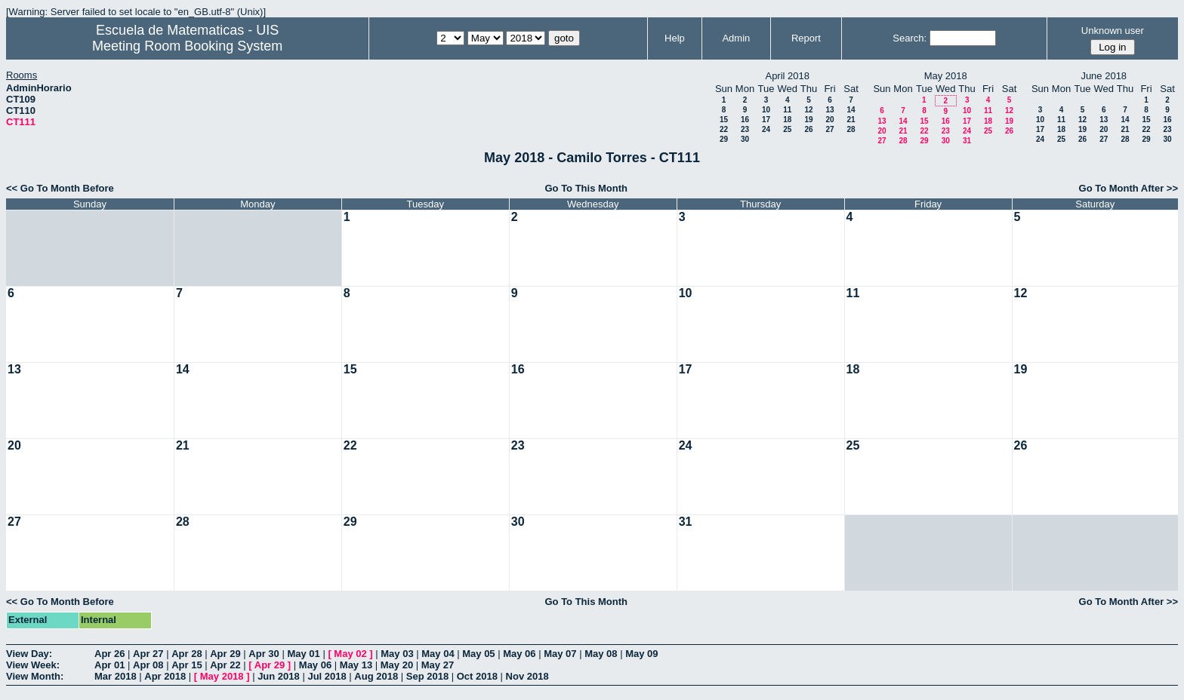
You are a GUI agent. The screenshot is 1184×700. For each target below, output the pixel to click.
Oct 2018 (477, 676)
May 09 (641, 653)
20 (829, 119)
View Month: (34, 676)
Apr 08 (148, 665)
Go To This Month (585, 188)
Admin (736, 38)
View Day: (29, 653)
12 (808, 110)
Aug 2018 (376, 676)
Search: (910, 38)
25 (787, 129)
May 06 (519, 653)
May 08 (600, 653)
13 (829, 110)
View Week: (33, 665)
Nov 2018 (527, 676)
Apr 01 (109, 665)
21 (850, 119)
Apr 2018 (165, 676)
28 (850, 129)
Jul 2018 (326, 676)
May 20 (397, 665)
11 (787, 110)
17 (766, 119)
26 (808, 129)
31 (967, 141)
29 (724, 139)
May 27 (437, 665)
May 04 (437, 653)
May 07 (560, 653)
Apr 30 (263, 653)
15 (724, 119)
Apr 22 (225, 665)
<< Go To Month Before (60, 188)
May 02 (350, 653)
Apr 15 (186, 665)
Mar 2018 (115, 676)
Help (674, 38)
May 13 (356, 665)
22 (724, 129)
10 (766, 110)
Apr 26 (109, 653)
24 (766, 129)
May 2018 (222, 676)
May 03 (397, 653)
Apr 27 (148, 653)
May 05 (478, 653)
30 (745, 139)
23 (745, 129)
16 (745, 119)
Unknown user (1112, 30)
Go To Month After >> (1128, 188)
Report (806, 38)
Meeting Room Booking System (187, 46)
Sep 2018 (427, 676)
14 (850, 110)
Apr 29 (225, 653)
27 (829, 129)
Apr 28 (186, 653)
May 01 (303, 653)
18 (787, 119)
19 (808, 119)
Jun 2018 (278, 676)
